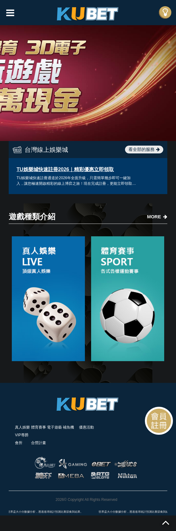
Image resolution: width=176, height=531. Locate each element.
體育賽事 (38, 427)
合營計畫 (38, 443)
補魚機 (68, 427)
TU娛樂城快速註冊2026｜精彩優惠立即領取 (65, 169)
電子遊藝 (54, 427)
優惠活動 (86, 427)
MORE (157, 216)
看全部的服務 (144, 149)
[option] (88, 83)
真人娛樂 (22, 427)
